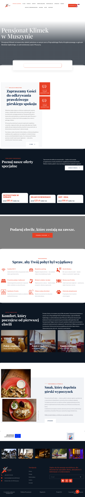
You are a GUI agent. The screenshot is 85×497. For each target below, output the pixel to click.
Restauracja (49, 3)
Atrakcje (56, 3)
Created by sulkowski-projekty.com (9, 492)
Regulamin (42, 492)
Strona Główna (17, 3)
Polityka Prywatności (26, 492)
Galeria (41, 7)
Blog (45, 7)
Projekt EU (59, 492)
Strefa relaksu (41, 3)
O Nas (24, 3)
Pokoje (29, 3)
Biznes (62, 3)
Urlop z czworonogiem (31, 7)
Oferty (34, 3)
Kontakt (50, 7)
